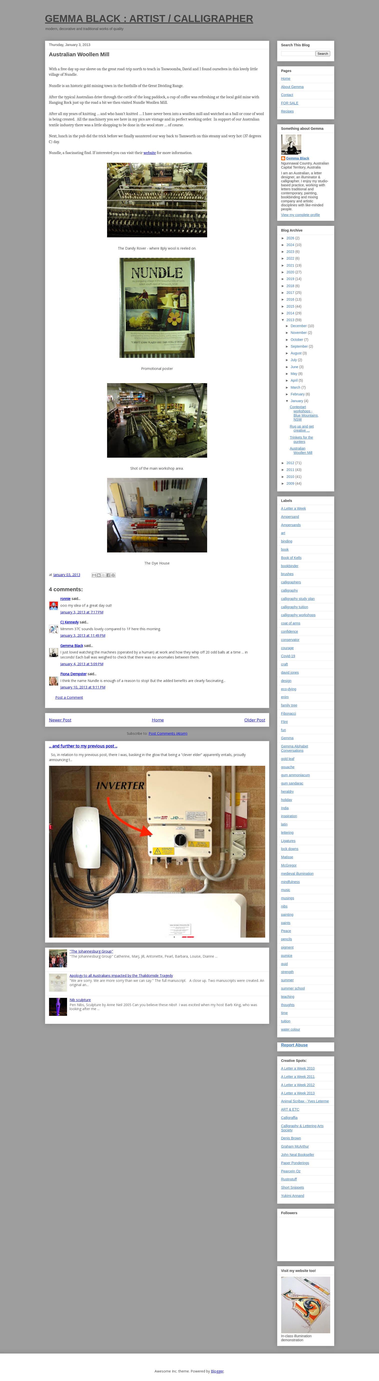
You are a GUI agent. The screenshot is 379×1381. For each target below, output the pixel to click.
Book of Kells (291, 558)
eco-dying (288, 689)
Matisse (287, 857)
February (298, 394)
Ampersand (290, 517)
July (294, 360)
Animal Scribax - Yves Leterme (305, 1101)
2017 (290, 293)
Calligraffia (289, 1118)
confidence (289, 631)
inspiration (289, 816)
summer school (293, 988)
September (300, 346)
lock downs (289, 849)
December (299, 326)
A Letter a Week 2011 (298, 1077)
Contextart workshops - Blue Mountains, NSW (304, 413)
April (295, 380)
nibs (284, 906)
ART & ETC (290, 1109)
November (299, 333)
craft (284, 664)
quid (284, 964)
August (296, 353)
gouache (288, 767)
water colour (290, 1029)
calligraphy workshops (298, 615)
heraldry (287, 792)
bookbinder (289, 566)
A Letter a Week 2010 (298, 1068)
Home (158, 720)
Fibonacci (288, 714)
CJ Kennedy (69, 622)
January (297, 401)
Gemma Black (71, 645)
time (284, 1013)
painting (287, 915)
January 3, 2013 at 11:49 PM (82, 635)
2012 (290, 463)
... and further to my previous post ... (83, 746)
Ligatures (288, 841)
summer (287, 980)
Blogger (217, 1371)
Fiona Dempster (73, 673)
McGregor (289, 865)
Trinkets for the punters (301, 439)
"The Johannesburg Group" (91, 951)
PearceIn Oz (291, 1171)
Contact (287, 95)
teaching (287, 997)
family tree (289, 705)
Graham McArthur (295, 1146)
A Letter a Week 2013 (298, 1093)
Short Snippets (292, 1187)
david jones (290, 672)
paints (285, 923)
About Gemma (292, 87)
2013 (290, 320)
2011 (290, 470)
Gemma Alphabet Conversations (294, 748)
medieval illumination (297, 874)
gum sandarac (292, 783)
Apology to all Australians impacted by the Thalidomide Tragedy (121, 975)
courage (287, 648)
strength (287, 972)
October (297, 340)
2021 (290, 265)
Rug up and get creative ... (302, 428)
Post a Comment (69, 697)
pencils (286, 939)
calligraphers (291, 582)
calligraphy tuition (294, 607)
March (296, 387)
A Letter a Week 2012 (298, 1085)
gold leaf (287, 759)
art (283, 533)
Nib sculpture (80, 999)
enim (285, 697)
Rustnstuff (289, 1179)
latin (284, 824)
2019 (290, 279)
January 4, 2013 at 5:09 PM (81, 663)
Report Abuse (294, 1045)
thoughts (288, 1005)
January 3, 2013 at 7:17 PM (81, 612)
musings (287, 898)
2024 (290, 245)
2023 (290, 252)
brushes (287, 574)
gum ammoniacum (295, 775)
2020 (290, 272)
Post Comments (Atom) (168, 733)
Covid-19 (288, 656)
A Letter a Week (293, 508)
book (285, 549)
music (285, 890)
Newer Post (60, 720)
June (295, 367)
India (285, 808)
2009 (290, 483)
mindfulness (290, 882)
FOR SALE (289, 103)
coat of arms (290, 623)
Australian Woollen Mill (301, 450)
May (294, 374)
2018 (290, 286)
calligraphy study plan (298, 599)
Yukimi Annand (292, 1196)
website (150, 153)
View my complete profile (300, 215)
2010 (290, 477)
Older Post (254, 720)
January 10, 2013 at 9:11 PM (82, 687)
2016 (290, 299)
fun (283, 730)
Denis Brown (291, 1138)
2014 (290, 313)
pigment (287, 947)
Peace (286, 931)
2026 (290, 238)
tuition (285, 1021)
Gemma (287, 738)
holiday (286, 800)
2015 (290, 306)
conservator (290, 640)
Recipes (287, 111)
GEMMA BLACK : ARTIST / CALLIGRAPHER (149, 18)
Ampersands (291, 525)
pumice (286, 956)
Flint (284, 722)
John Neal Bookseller (297, 1155)
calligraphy (289, 590)
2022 (290, 258)
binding (286, 541)
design (286, 681)
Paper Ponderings (295, 1163)
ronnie (65, 598)
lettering (287, 833)
